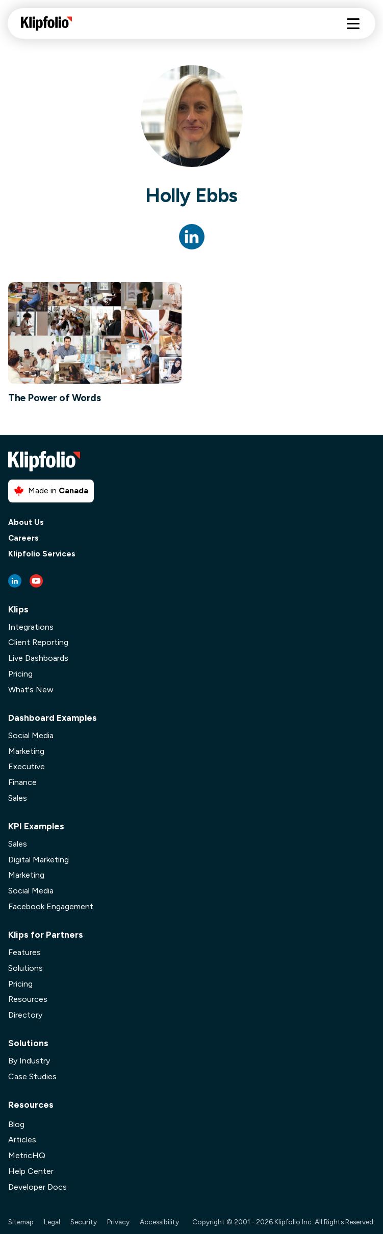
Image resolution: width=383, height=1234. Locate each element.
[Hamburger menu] (353, 23)
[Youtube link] (36, 580)
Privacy (118, 1222)
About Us (26, 522)
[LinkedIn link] (14, 580)
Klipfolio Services (41, 554)
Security (83, 1222)
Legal (52, 1222)
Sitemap (21, 1222)
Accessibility (159, 1222)
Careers (23, 538)
